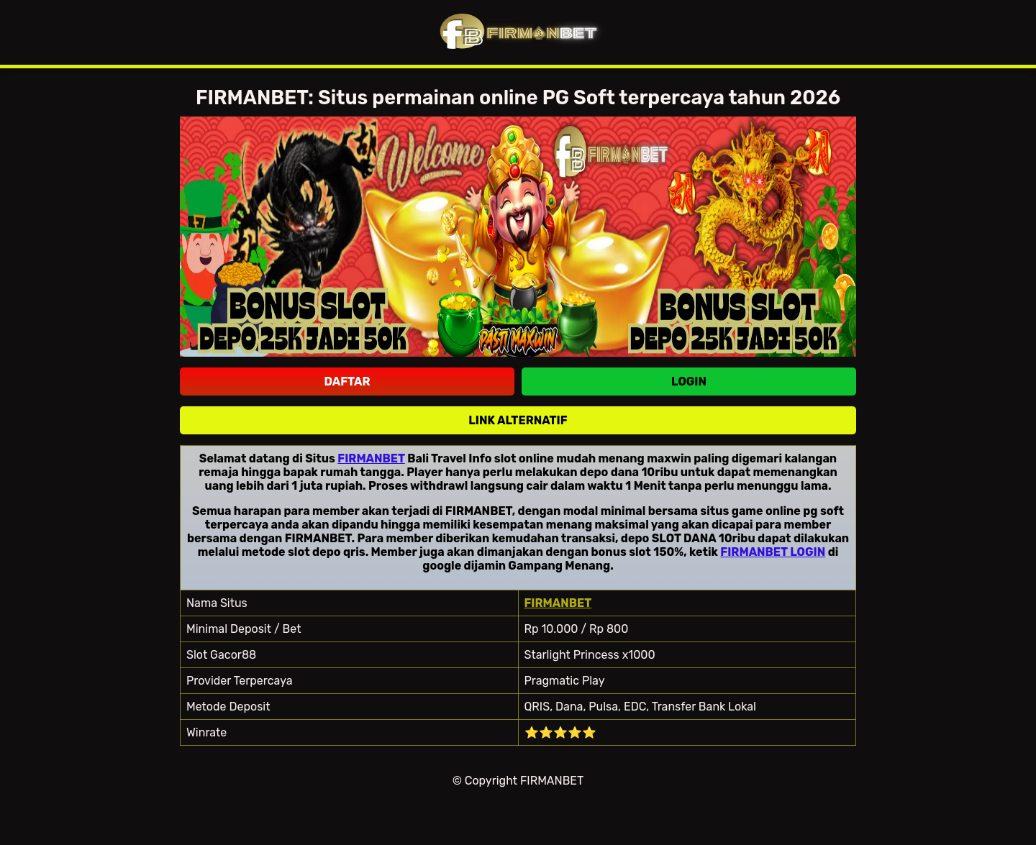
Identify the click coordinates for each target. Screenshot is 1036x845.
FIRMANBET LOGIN (772, 552)
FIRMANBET (371, 458)
